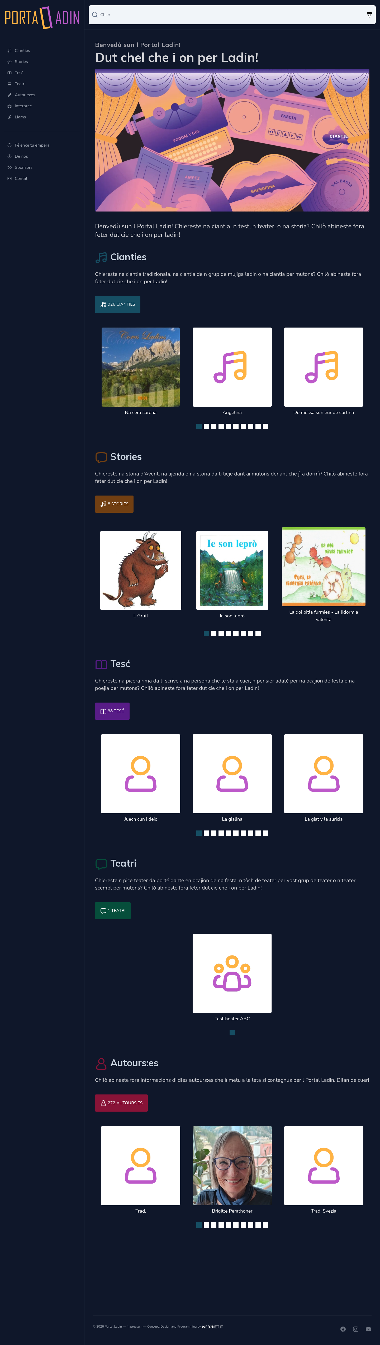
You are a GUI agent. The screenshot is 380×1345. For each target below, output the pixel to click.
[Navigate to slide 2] (206, 426)
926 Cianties (117, 304)
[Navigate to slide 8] (250, 426)
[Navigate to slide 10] (265, 426)
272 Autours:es (121, 1103)
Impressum (134, 1326)
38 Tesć (112, 711)
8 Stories (114, 504)
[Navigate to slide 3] (213, 426)
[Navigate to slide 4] (221, 426)
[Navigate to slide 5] (228, 426)
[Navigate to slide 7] (243, 426)
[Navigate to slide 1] (199, 426)
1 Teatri (112, 911)
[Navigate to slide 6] (236, 426)
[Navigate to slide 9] (258, 426)
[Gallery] (232, 377)
